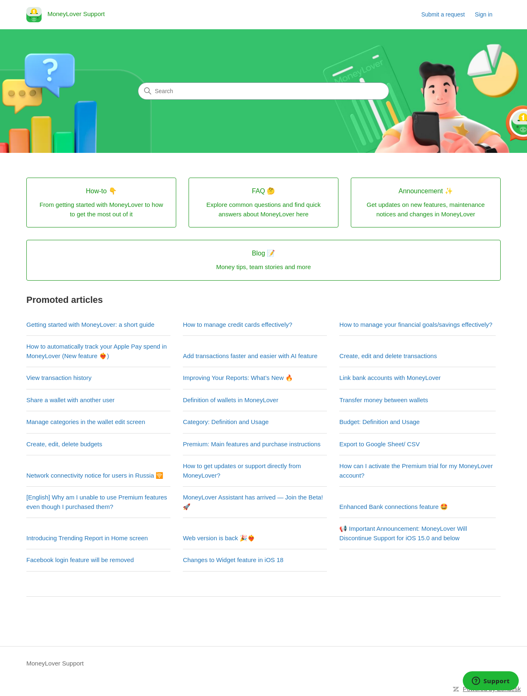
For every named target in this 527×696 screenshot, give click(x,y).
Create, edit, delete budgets (64, 444)
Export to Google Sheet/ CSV (379, 444)
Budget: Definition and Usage (379, 421)
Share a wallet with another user (70, 399)
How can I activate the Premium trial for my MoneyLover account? (416, 470)
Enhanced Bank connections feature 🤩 (393, 506)
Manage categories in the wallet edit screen (85, 421)
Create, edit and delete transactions (388, 355)
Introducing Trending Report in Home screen (87, 537)
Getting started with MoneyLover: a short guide (90, 324)
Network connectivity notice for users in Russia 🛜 (94, 475)
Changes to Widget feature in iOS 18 (233, 559)
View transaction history (58, 377)
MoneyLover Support (55, 663)
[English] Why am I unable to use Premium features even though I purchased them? (96, 502)
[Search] (263, 91)
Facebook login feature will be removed (80, 559)
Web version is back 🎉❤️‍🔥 (219, 537)
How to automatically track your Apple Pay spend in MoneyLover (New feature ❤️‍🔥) (96, 351)
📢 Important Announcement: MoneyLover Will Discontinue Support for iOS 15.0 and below (403, 533)
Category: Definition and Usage (225, 421)
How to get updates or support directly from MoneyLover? (242, 470)
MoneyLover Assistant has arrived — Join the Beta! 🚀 (253, 502)
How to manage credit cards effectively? (237, 324)
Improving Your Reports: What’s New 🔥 (238, 377)
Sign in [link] (483, 14)
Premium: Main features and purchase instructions (251, 444)
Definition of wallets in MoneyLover (230, 399)
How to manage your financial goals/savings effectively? (415, 324)
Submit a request (443, 14)
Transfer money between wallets (383, 399)
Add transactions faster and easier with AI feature (250, 355)
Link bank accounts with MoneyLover (390, 377)
